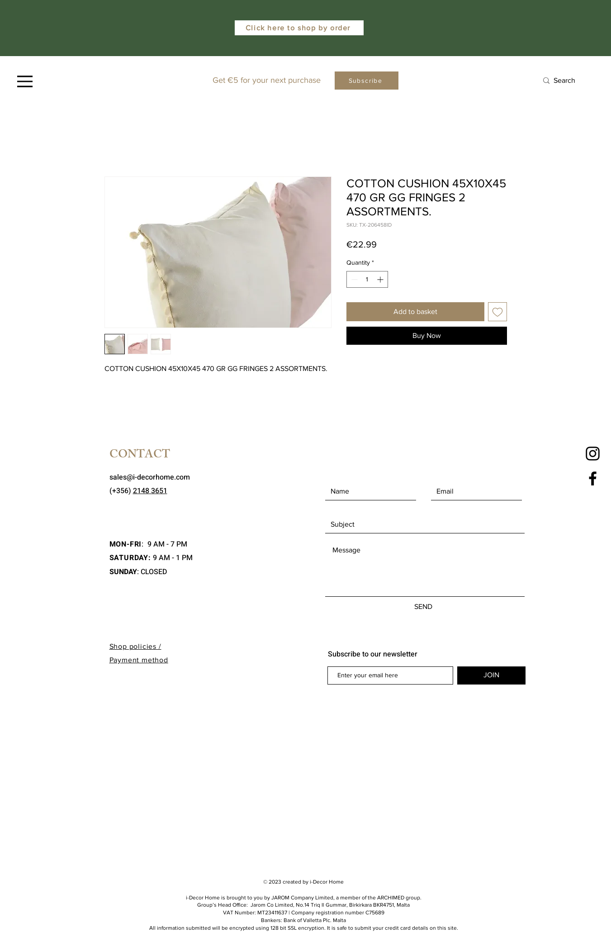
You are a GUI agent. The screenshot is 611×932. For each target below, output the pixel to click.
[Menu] (25, 81)
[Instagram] (592, 453)
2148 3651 (150, 490)
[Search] (570, 80)
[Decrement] (353, 279)
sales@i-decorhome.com (149, 477)
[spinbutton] (367, 279)
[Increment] (381, 279)
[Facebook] (592, 478)
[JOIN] (491, 675)
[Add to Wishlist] (497, 311)
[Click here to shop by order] (299, 27)
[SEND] (423, 607)
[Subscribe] (366, 80)
